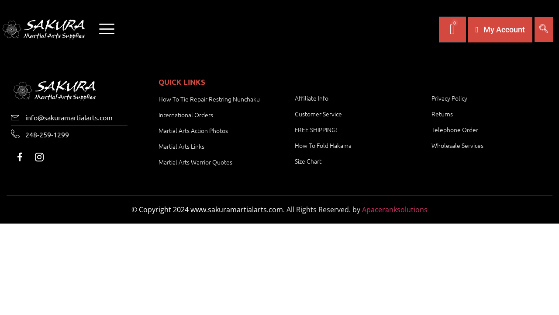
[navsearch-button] (544, 29)
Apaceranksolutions (395, 209)
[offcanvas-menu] (106, 29)
